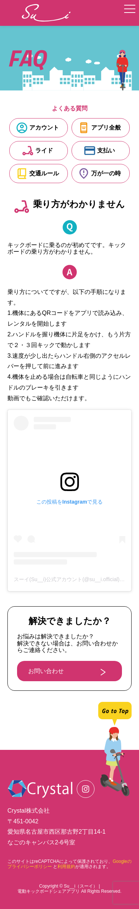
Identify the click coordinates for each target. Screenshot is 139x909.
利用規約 (66, 866)
